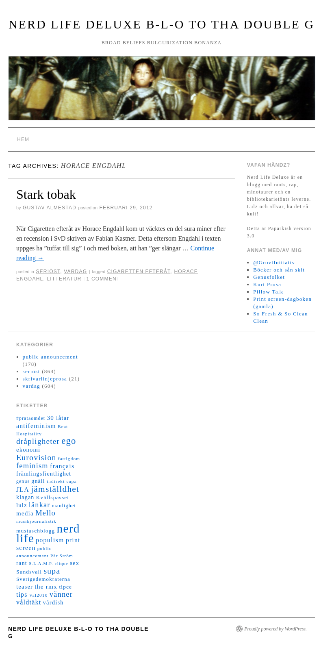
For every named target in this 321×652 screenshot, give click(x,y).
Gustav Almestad (49, 208)
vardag (75, 271)
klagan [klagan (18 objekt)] (25, 497)
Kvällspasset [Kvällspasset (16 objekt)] (52, 497)
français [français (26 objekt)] (62, 466)
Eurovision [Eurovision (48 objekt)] (36, 457)
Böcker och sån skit (279, 270)
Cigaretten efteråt (139, 271)
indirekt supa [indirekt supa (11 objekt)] (62, 481)
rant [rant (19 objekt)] (21, 563)
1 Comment (103, 279)
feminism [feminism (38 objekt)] (32, 466)
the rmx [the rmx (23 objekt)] (46, 586)
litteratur (64, 279)
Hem (23, 139)
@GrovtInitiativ (274, 262)
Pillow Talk (268, 292)
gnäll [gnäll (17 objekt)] (38, 481)
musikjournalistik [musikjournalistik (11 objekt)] (36, 521)
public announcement (50, 357)
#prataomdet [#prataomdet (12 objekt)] (30, 418)
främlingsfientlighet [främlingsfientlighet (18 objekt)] (43, 474)
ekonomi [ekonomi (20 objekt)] (28, 449)
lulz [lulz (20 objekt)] (21, 505)
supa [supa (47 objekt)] (51, 571)
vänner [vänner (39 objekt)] (61, 594)
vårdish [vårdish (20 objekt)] (53, 602)
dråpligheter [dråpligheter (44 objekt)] (38, 441)
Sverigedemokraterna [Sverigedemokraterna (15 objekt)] (43, 579)
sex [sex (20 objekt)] (74, 563)
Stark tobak (46, 194)
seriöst (48, 271)
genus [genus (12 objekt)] (23, 481)
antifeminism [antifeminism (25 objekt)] (36, 425)
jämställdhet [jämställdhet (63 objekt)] (55, 489)
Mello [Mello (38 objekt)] (45, 513)
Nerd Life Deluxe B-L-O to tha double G (161, 24)
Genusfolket (269, 277)
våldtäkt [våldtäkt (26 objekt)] (28, 602)
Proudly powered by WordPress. (275, 629)
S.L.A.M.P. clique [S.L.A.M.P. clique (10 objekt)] (48, 563)
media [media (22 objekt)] (25, 513)
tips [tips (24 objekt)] (21, 594)
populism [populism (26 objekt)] (50, 540)
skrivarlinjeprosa (45, 379)
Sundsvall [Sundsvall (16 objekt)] (29, 572)
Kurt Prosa (267, 284)
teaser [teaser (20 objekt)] (24, 586)
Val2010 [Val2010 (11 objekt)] (38, 595)
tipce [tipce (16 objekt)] (65, 587)
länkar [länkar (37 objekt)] (39, 505)
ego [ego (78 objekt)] (68, 441)
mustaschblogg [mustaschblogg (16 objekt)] (35, 531)
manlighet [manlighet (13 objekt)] (64, 506)
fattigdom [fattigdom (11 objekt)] (69, 458)
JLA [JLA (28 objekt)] (22, 489)
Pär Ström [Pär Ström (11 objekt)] (61, 555)
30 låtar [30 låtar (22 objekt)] (58, 418)
